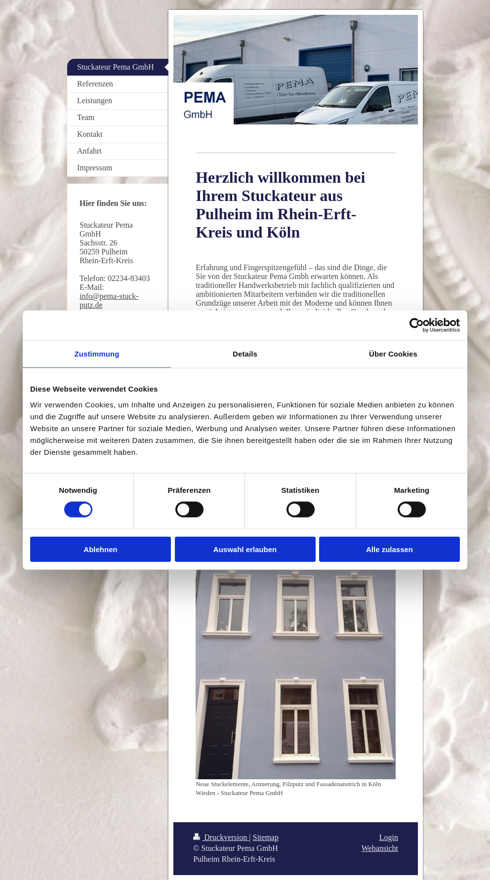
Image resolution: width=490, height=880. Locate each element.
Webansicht (380, 848)
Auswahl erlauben (245, 549)
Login (388, 837)
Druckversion (221, 837)
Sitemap (266, 837)
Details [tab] (245, 354)
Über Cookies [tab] (393, 354)
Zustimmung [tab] (97, 354)
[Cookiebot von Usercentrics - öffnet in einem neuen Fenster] (416, 325)
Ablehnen (100, 549)
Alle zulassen (389, 549)
